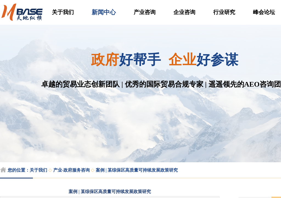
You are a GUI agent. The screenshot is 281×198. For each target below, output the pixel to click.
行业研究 (224, 12)
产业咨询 (145, 12)
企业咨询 (184, 12)
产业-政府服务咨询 (71, 170)
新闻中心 (104, 12)
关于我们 (63, 12)
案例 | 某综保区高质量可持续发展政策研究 (137, 170)
